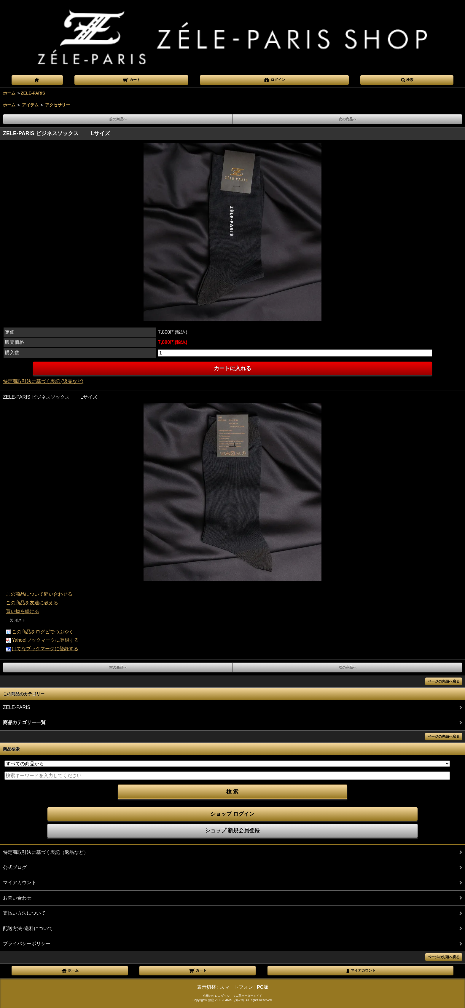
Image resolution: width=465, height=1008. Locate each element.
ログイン (274, 79)
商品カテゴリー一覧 (24, 722)
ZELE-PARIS (33, 93)
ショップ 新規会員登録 (232, 830)
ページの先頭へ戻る (444, 681)
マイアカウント (19, 882)
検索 (406, 79)
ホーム (9, 93)
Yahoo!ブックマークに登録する (45, 640)
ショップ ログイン (232, 814)
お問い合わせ (17, 897)
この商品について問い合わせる (39, 594)
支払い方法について (24, 913)
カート (131, 79)
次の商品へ (347, 119)
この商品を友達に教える (32, 602)
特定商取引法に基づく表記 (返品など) (43, 381)
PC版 (262, 987)
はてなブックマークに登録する (45, 648)
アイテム (30, 105)
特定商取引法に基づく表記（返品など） (45, 852)
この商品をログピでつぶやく (43, 631)
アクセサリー (57, 105)
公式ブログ (15, 867)
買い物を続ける (22, 611)
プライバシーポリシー (26, 943)
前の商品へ (118, 119)
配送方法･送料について (28, 928)
